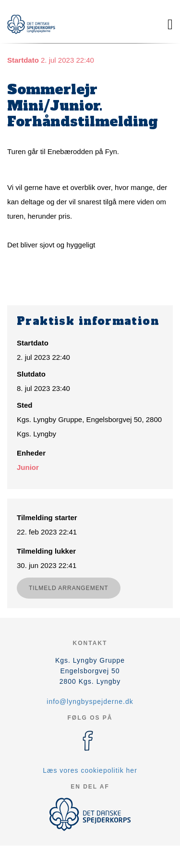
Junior (28, 467)
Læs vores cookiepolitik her (90, 770)
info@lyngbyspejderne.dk (90, 701)
